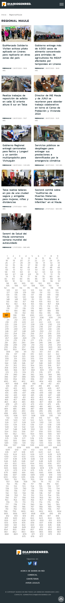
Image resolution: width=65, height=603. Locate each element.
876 (32, 536)
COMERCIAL (32, 575)
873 (50, 533)
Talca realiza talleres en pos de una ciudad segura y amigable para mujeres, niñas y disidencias (15, 196)
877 (41, 536)
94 (36, 280)
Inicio (3, 15)
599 (32, 445)
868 (7, 533)
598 (23, 445)
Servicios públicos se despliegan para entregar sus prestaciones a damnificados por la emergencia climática (47, 153)
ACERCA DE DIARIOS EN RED (32, 571)
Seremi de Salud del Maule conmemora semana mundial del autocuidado (15, 238)
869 (16, 533)
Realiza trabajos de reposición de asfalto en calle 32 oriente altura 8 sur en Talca (15, 100)
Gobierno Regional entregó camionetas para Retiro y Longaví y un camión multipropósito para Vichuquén (15, 153)
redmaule (7, 68)
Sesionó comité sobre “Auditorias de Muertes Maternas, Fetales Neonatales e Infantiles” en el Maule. (48, 196)
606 (37, 447)
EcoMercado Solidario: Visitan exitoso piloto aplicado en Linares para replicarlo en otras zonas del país (16, 52)
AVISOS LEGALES (32, 582)
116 (36, 287)
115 (28, 287)
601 (50, 445)
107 (24, 285)
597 (14, 445)
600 (41, 445)
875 (24, 536)
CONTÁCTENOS (32, 579)
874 (58, 533)
